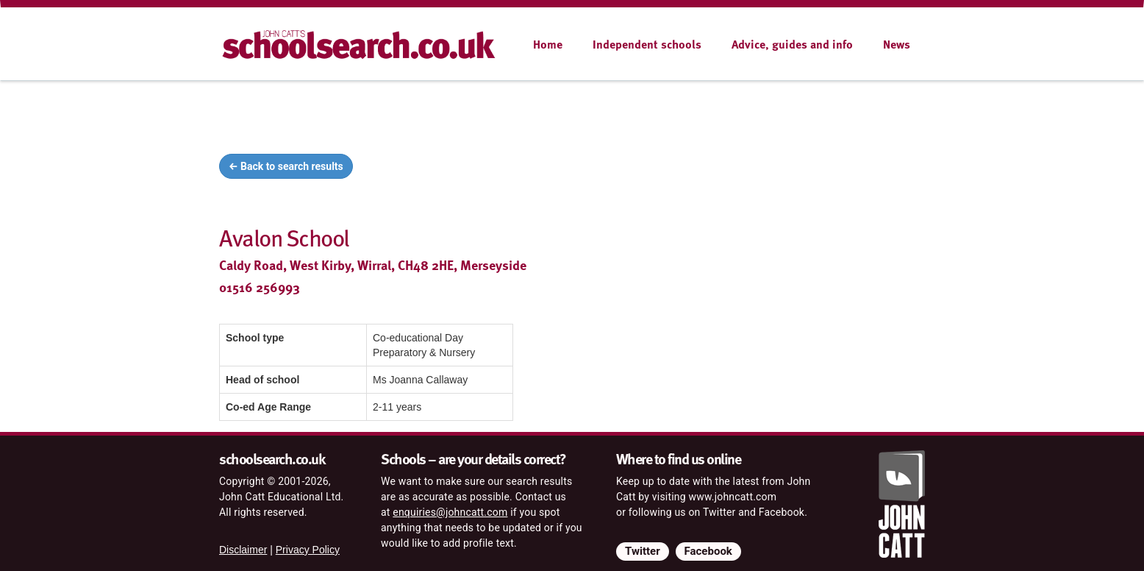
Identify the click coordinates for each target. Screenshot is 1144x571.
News (896, 44)
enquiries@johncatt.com (450, 512)
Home (547, 44)
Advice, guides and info (792, 44)
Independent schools (647, 44)
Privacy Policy (308, 550)
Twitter (642, 551)
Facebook (708, 551)
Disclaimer (243, 550)
